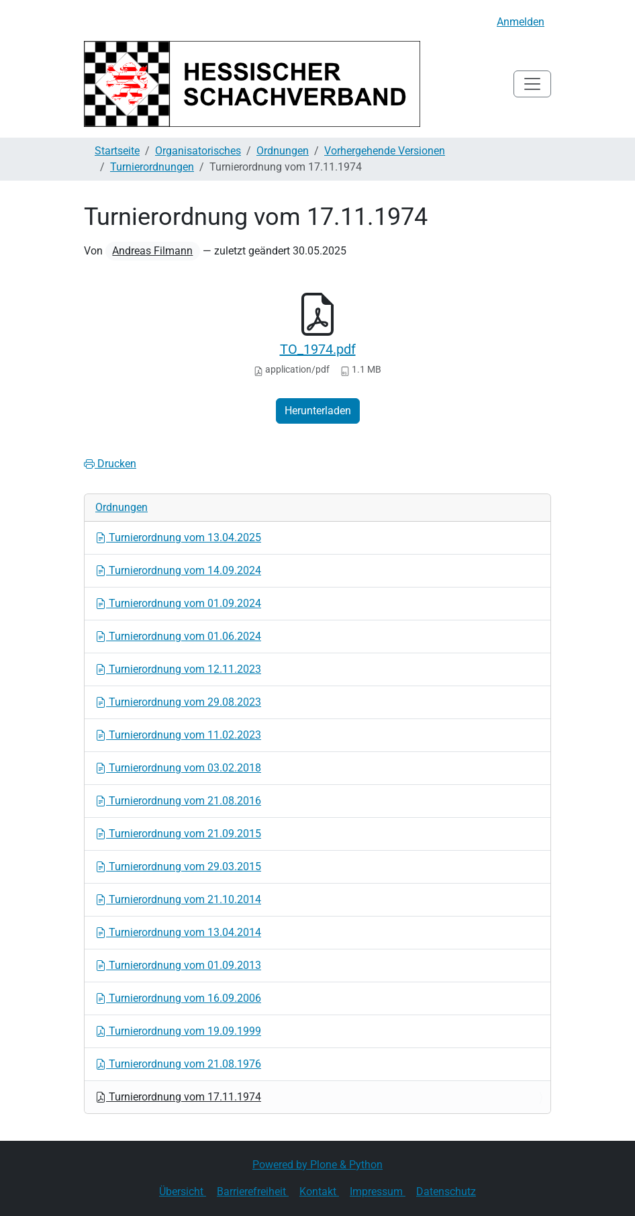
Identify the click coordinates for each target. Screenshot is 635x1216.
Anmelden (520, 21)
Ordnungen (282, 150)
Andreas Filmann (152, 250)
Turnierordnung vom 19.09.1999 (178, 1031)
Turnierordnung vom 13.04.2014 (178, 932)
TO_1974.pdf (318, 349)
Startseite (117, 150)
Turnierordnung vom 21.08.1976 (178, 1064)
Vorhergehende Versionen (384, 150)
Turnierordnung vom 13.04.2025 (178, 537)
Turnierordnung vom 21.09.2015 (178, 833)
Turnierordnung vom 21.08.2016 (178, 800)
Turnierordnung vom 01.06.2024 (178, 636)
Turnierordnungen (152, 166)
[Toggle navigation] (532, 84)
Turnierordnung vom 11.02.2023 (178, 735)
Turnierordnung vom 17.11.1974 (178, 1096)
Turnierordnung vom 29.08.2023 (178, 702)
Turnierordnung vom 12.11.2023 (178, 669)
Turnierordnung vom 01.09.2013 (178, 965)
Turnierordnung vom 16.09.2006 (178, 998)
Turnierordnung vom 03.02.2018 (178, 767)
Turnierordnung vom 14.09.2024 (178, 570)
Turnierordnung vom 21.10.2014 (178, 899)
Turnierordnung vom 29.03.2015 (178, 866)
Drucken (110, 463)
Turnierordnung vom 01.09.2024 (178, 603)
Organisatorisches (198, 150)
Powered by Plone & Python (317, 1164)
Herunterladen (318, 410)
